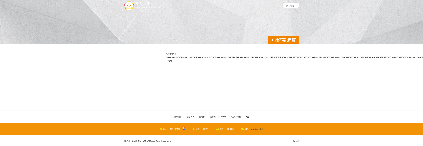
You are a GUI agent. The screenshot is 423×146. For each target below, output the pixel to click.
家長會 (213, 116)
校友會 (224, 116)
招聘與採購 (236, 116)
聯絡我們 (290, 5)
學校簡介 (178, 116)
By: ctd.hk (296, 141)
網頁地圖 (127, 141)
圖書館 (202, 116)
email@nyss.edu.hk (257, 129)
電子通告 (190, 116)
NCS (247, 116)
